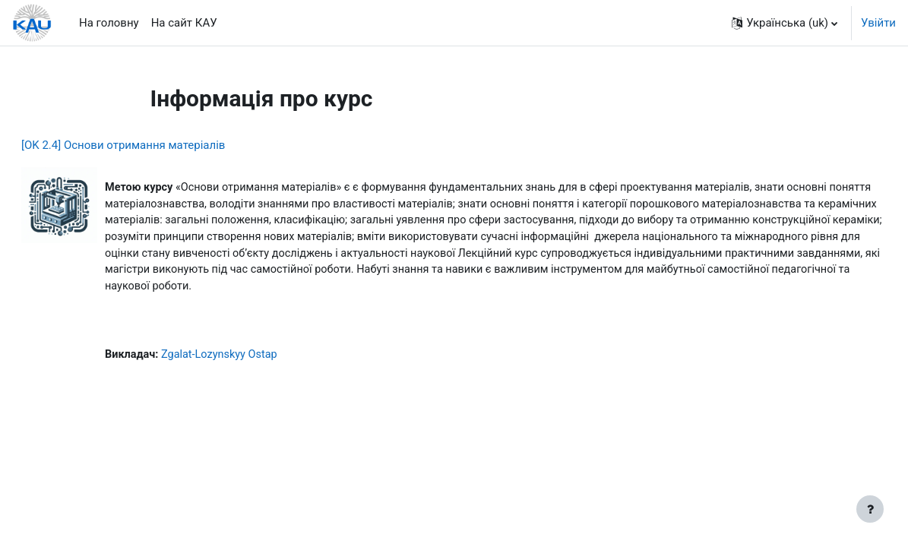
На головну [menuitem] (109, 23)
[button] (784, 23)
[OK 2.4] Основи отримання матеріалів (159, 145)
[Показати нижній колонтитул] (870, 509)
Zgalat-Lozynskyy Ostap (260, 377)
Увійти (878, 23)
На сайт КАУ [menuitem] (184, 23)
